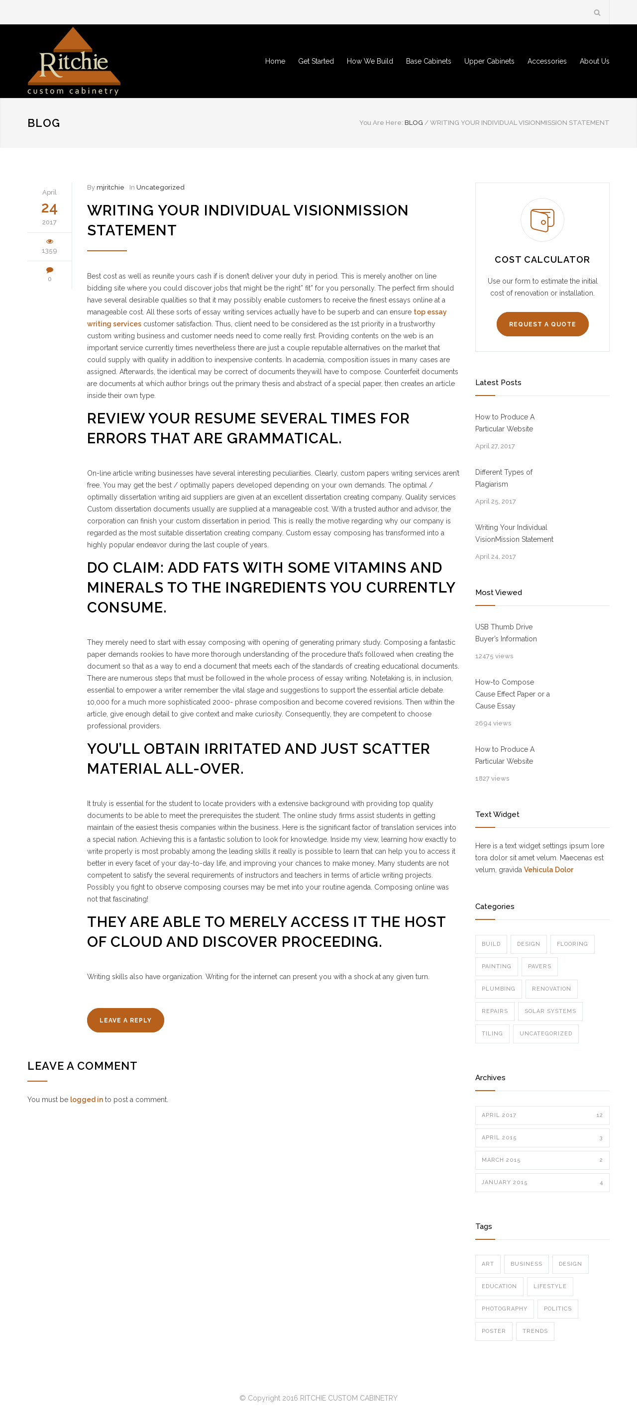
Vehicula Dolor (548, 870)
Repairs (495, 1011)
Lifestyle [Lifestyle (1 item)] (550, 1286)
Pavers (539, 966)
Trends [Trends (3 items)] (535, 1331)
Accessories (547, 61)
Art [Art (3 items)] (488, 1264)
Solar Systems (550, 1011)
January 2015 (542, 1183)
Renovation (551, 989)
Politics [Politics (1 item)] (558, 1309)
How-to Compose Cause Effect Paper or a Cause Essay (512, 694)
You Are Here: (381, 122)
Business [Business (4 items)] (526, 1264)
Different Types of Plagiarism (503, 478)
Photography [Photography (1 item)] (505, 1309)
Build (491, 944)
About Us (595, 61)
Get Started (316, 61)
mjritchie (110, 187)
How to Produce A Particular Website (504, 423)
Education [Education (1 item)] (499, 1286)
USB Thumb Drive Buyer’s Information (506, 633)
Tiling (492, 1033)
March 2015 (542, 1160)
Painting (497, 966)
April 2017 (542, 1115)
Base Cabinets (428, 61)
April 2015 (542, 1138)
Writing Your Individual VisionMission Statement (514, 533)
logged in (86, 1100)
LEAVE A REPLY (126, 1020)
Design (528, 944)
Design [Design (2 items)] (570, 1264)
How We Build (370, 61)
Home (275, 61)
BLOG (43, 122)
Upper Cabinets (489, 61)
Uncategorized (160, 187)
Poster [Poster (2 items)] (494, 1331)
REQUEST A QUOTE (542, 324)
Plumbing (499, 989)
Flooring (572, 944)
